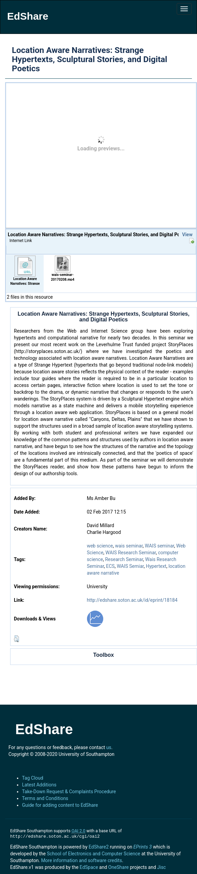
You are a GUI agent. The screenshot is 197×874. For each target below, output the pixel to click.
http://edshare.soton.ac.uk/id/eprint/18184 (132, 600)
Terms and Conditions (45, 798)
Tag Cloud (32, 778)
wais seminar (129, 545)
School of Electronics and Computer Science (93, 853)
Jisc (161, 867)
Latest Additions (39, 784)
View (187, 234)
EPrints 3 (142, 847)
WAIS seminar (159, 545)
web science (100, 545)
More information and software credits (81, 860)
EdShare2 (99, 847)
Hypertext (156, 566)
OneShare (118, 867)
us (108, 747)
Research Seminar (124, 559)
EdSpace (89, 867)
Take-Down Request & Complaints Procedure (69, 791)
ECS (110, 566)
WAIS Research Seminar (131, 552)
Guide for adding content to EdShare (60, 805)
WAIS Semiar (130, 566)
